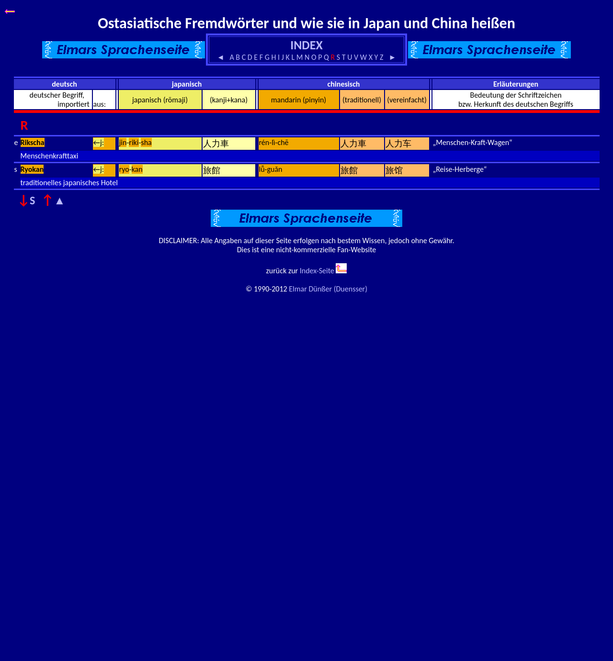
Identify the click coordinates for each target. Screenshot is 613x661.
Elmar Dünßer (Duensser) (328, 288)
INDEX (306, 45)
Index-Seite (317, 270)
